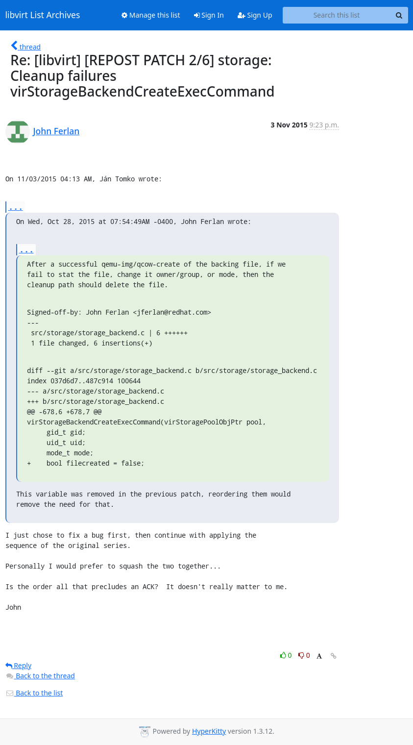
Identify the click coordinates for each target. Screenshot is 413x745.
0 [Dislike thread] (304, 655)
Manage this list (150, 15)
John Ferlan (56, 131)
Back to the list (34, 692)
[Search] (399, 15)
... (15, 206)
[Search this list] (337, 15)
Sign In (209, 15)
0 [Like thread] (286, 655)
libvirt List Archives (42, 15)
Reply (18, 665)
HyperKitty (209, 731)
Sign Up (255, 15)
